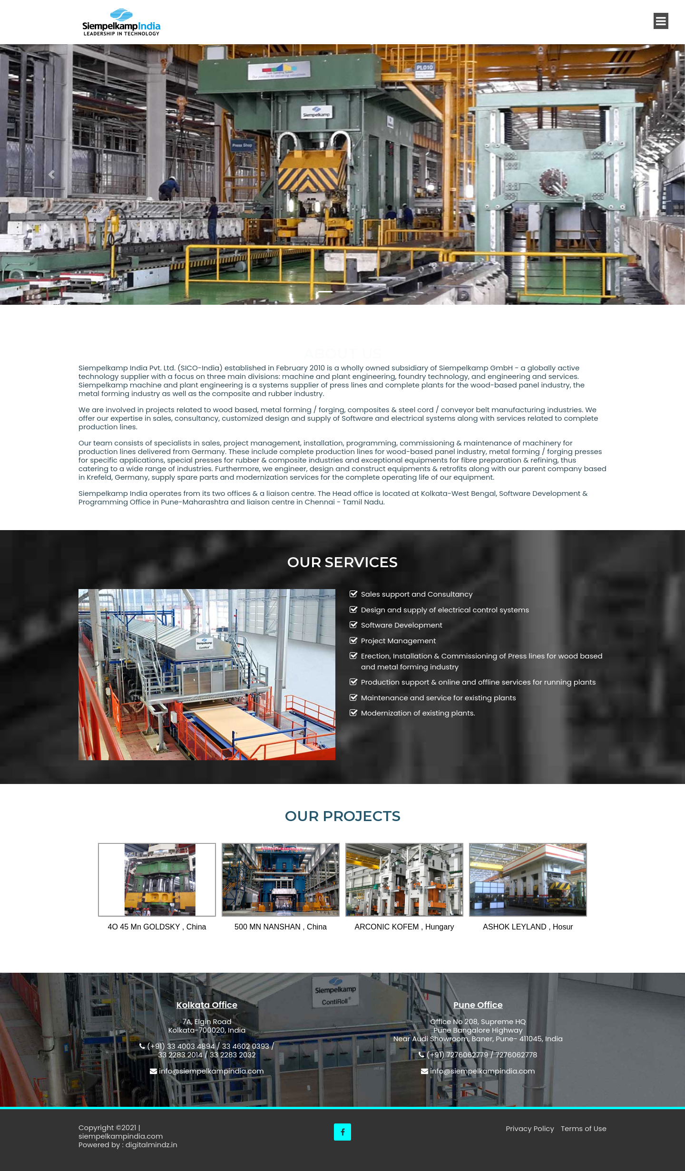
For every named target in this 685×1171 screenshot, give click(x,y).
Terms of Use (584, 1128)
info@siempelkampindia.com (211, 1071)
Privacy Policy (531, 1128)
